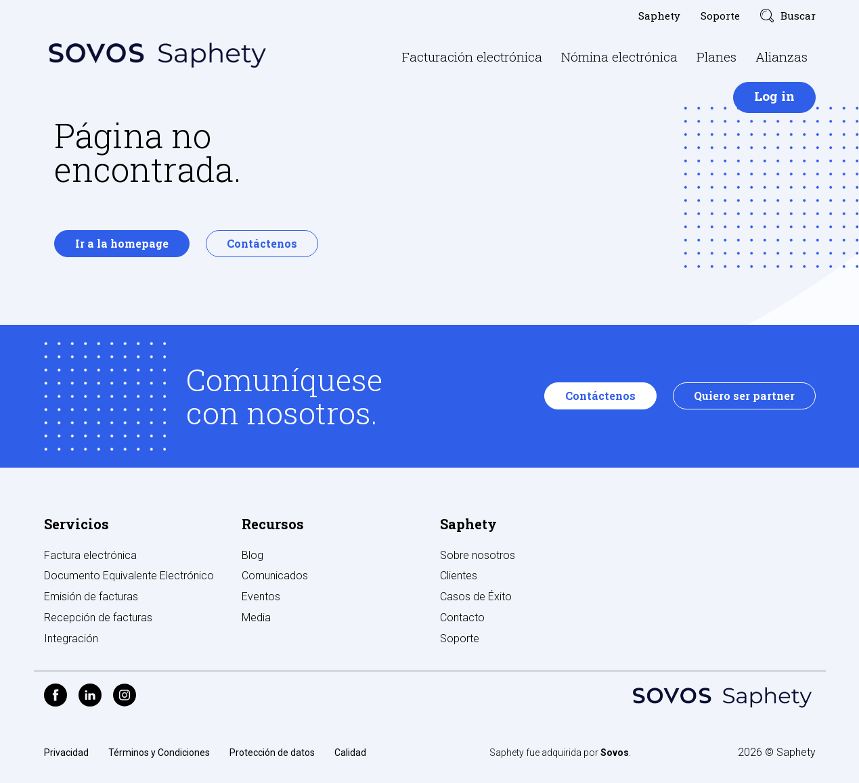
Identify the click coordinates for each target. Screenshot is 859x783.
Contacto (462, 617)
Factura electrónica (90, 555)
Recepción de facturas (98, 617)
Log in (774, 95)
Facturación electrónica (472, 56)
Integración (71, 638)
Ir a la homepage (122, 243)
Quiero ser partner (744, 395)
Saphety (659, 15)
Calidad (350, 752)
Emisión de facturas (91, 596)
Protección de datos (272, 752)
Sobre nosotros (477, 555)
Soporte (720, 15)
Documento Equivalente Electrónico (129, 575)
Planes (716, 56)
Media (256, 617)
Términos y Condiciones (159, 752)
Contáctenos (262, 243)
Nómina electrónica (619, 56)
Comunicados (275, 575)
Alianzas (781, 56)
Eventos (261, 596)
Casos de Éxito (476, 596)
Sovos (614, 752)
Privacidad (66, 752)
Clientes (458, 575)
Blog (252, 555)
